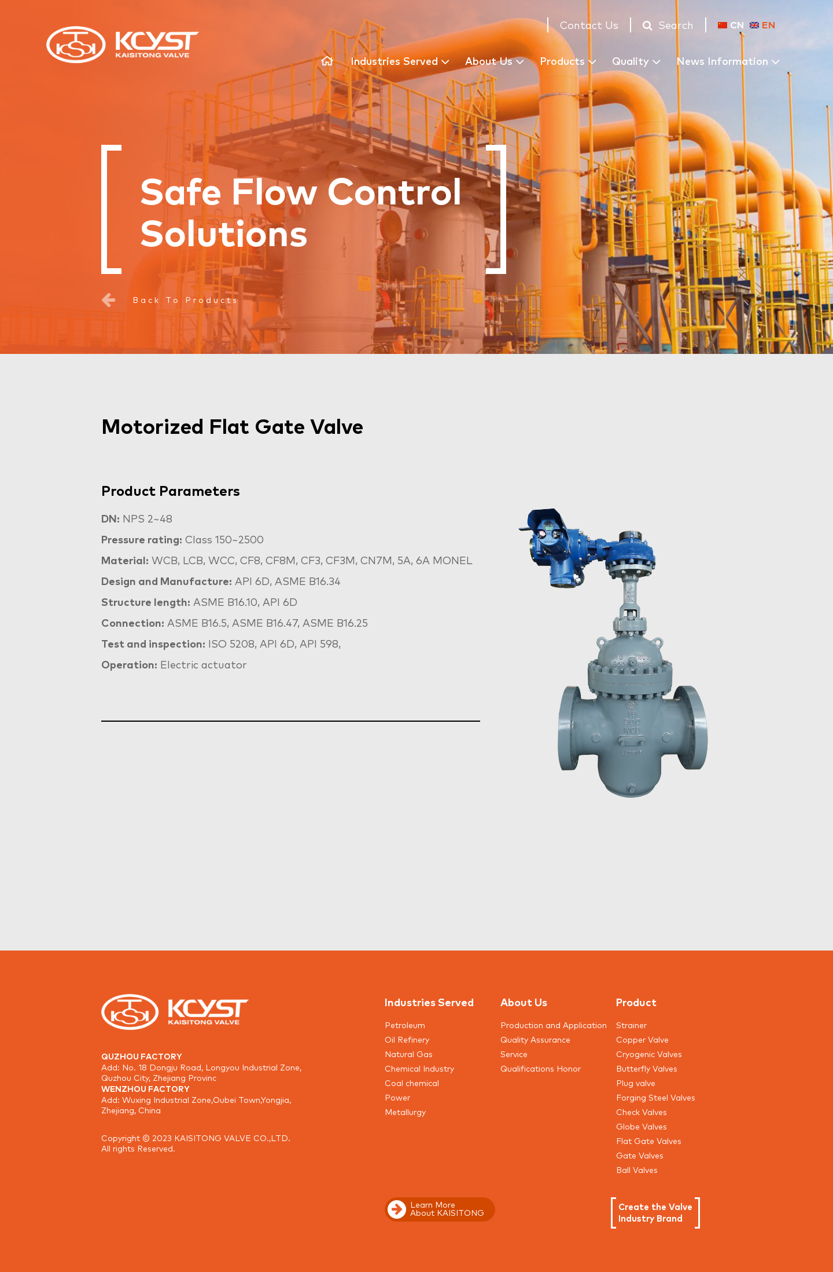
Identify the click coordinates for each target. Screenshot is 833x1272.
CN (731, 24)
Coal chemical (412, 1082)
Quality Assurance (535, 1039)
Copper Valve (642, 1039)
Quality (630, 60)
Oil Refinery (407, 1039)
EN (762, 24)
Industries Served (394, 60)
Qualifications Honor (540, 1068)
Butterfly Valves (646, 1068)
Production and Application (553, 1024)
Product (636, 1001)
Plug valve (635, 1082)
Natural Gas (409, 1053)
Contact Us (589, 24)
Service (514, 1053)
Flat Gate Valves (648, 1140)
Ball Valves (637, 1169)
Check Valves (641, 1111)
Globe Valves (641, 1126)
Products (562, 60)
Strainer (631, 1024)
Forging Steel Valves (655, 1097)
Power (397, 1097)
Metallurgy (405, 1111)
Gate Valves (640, 1155)
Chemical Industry (419, 1068)
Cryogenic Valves (649, 1053)
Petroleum (405, 1024)
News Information (722, 60)
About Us (489, 60)
